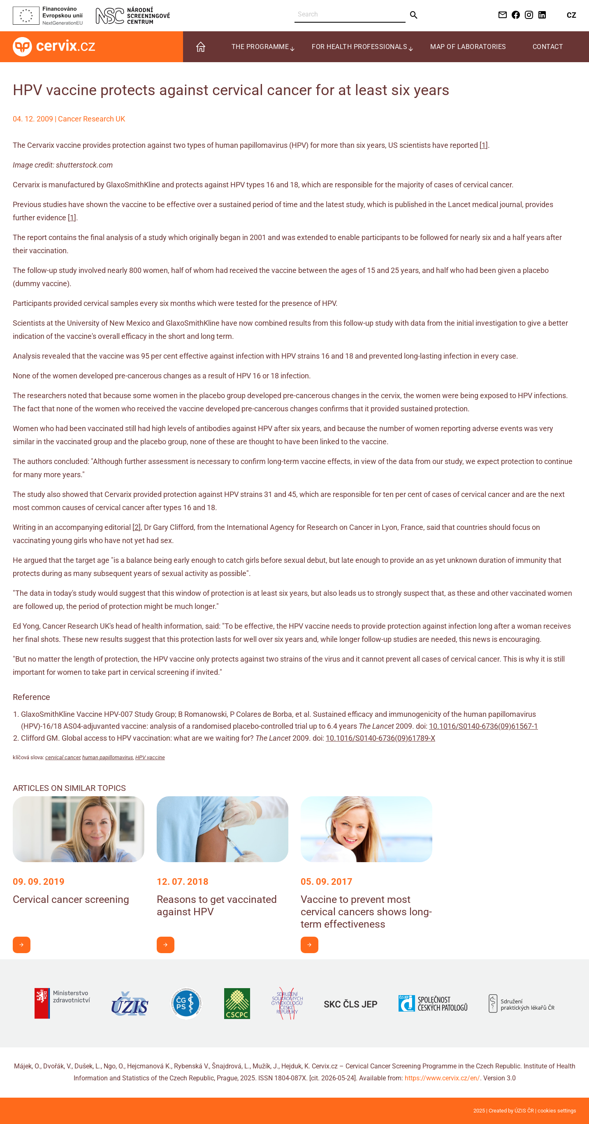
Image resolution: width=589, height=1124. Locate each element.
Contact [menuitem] (548, 47)
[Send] (414, 15)
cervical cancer (62, 757)
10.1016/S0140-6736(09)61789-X (380, 738)
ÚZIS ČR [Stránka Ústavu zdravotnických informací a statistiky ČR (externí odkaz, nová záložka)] (524, 1111)
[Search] (350, 15)
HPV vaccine (150, 757)
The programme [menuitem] (260, 47)
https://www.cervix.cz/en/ (442, 1078)
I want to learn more (24, 944)
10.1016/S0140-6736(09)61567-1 (483, 726)
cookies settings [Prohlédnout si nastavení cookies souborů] (557, 1111)
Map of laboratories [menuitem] (468, 47)
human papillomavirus (107, 757)
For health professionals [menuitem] (359, 47)
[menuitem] (200, 46)
